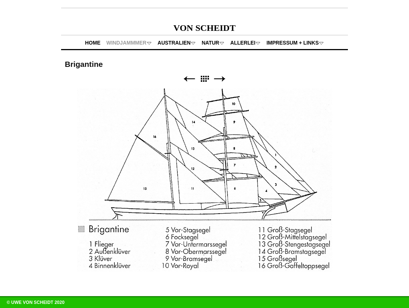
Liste (204, 79)
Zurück (189, 79)
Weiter (219, 79)
